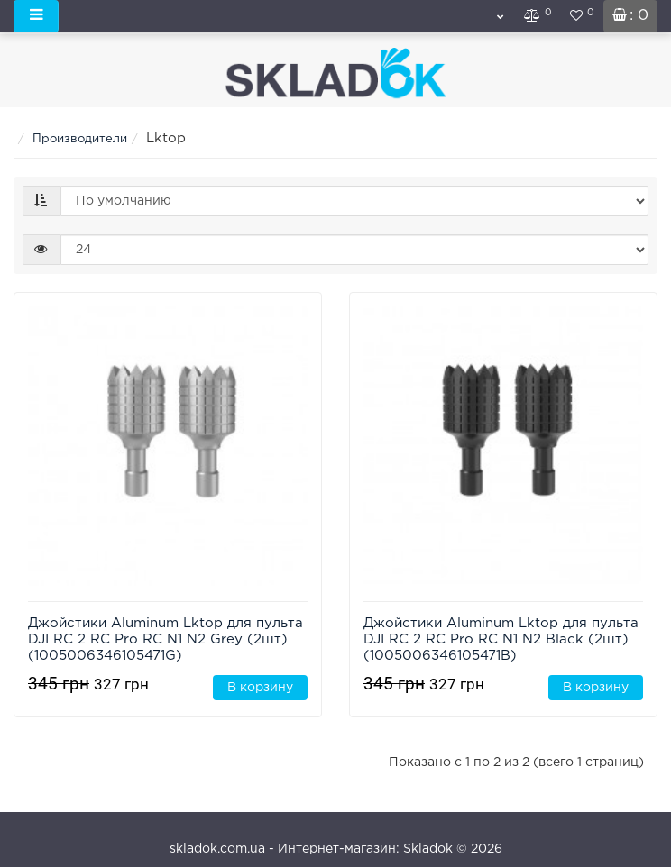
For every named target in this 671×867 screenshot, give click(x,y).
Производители (79, 139)
